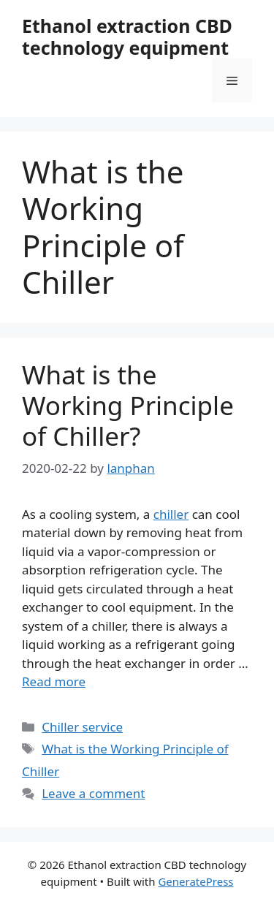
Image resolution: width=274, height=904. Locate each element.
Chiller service (82, 726)
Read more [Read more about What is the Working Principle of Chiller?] (53, 681)
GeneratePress (195, 881)
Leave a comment (93, 793)
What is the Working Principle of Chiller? (128, 405)
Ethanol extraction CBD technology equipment (127, 36)
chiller (171, 514)
